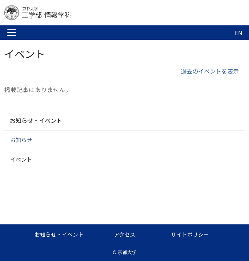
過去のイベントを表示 (210, 71)
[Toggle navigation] (11, 32)
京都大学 (127, 252)
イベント (21, 159)
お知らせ (21, 140)
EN (238, 33)
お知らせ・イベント (36, 120)
